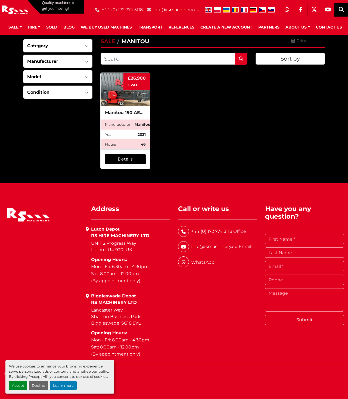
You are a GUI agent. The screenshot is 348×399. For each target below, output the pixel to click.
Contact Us (329, 27)
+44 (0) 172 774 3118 (122, 9)
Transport (150, 27)
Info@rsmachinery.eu (214, 246)
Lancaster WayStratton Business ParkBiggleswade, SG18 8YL (116, 316)
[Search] (168, 59)
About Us (296, 27)
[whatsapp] (287, 10)
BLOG (69, 27)
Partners (268, 27)
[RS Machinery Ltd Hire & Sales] (28, 214)
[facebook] (300, 10)
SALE (13, 27)
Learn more (63, 386)
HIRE (32, 27)
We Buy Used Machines (106, 27)
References (181, 27)
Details (125, 159)
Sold (51, 27)
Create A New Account (226, 27)
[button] (15, 27)
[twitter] (314, 10)
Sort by (290, 58)
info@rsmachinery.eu (176, 9)
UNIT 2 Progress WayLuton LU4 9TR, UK (113, 246)
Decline (38, 386)
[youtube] (327, 10)
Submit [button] (304, 319)
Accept (18, 386)
